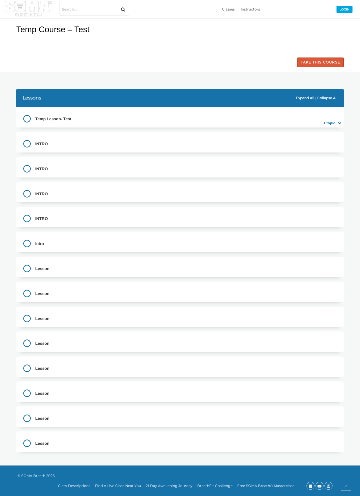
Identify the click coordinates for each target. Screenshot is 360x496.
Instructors (250, 9)
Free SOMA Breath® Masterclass (265, 486)
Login (345, 9)
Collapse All (327, 98)
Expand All (305, 98)
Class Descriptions (74, 486)
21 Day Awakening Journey (169, 486)
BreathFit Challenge (214, 486)
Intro (39, 244)
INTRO (41, 144)
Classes (228, 9)
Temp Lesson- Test (53, 119)
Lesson (42, 268)
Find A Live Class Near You (118, 486)
